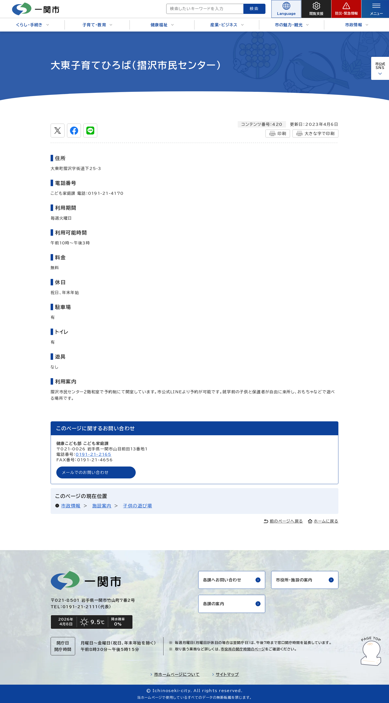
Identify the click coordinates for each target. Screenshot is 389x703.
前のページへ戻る (283, 521)
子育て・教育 (97, 25)
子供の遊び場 (137, 505)
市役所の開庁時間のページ (243, 649)
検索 (254, 9)
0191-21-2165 (93, 454)
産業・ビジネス (227, 25)
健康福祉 (162, 25)
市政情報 (356, 25)
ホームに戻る (323, 521)
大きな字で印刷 (315, 133)
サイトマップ (225, 674)
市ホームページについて (175, 674)
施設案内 (102, 505)
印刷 (277, 133)
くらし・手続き (32, 25)
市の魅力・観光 (292, 25)
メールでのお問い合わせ (85, 472)
